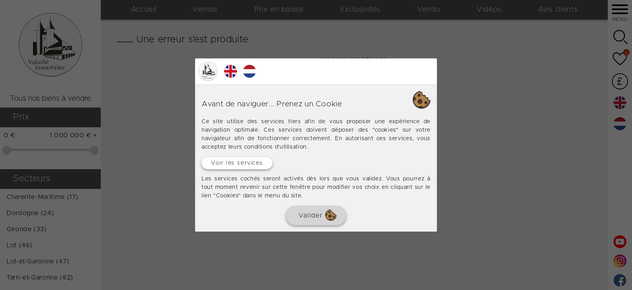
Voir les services (237, 163)
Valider (318, 215)
